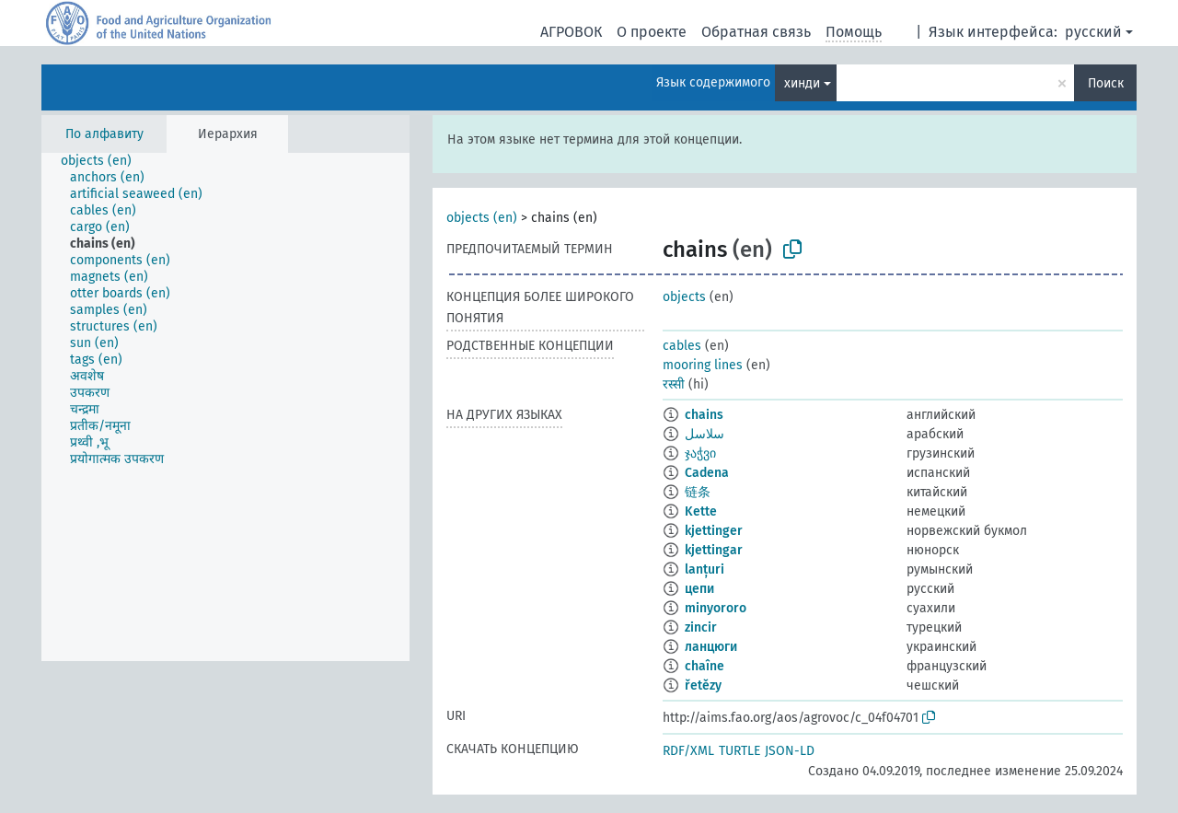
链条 (697, 492)
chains (704, 415)
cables (682, 346)
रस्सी (674, 384)
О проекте (652, 32)
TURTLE (739, 751)
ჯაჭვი (700, 453)
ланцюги (711, 647)
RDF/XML (688, 751)
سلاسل (704, 434)
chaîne (704, 666)
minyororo (715, 608)
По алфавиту (104, 134)
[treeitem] (104, 161)
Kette (701, 511)
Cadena (707, 473)
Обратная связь (756, 32)
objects (684, 297)
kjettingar (714, 550)
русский (1093, 32)
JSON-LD (789, 751)
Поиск (1106, 83)
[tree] (225, 407)
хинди (802, 83)
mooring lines (703, 365)
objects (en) (481, 218)
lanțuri (704, 569)
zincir (701, 627)
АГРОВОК (571, 32)
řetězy (703, 685)
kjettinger (714, 531)
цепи (699, 589)
